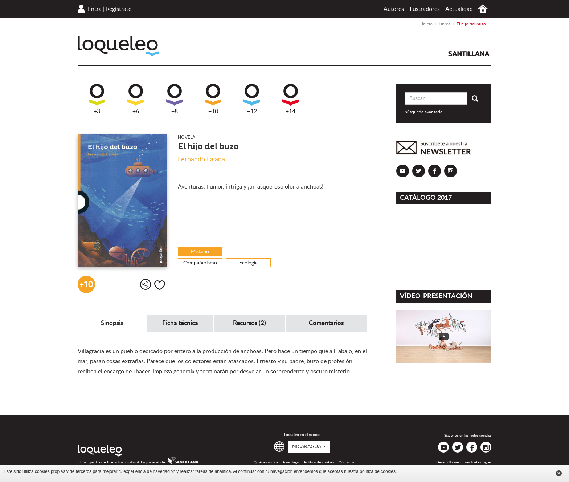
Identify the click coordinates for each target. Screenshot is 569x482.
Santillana (469, 53)
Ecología (248, 263)
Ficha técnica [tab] (180, 323)
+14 (290, 99)
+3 (97, 99)
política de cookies (378, 471)
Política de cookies (319, 462)
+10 (213, 99)
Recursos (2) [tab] (249, 323)
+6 (135, 99)
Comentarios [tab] (326, 323)
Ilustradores (425, 9)
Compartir (145, 284)
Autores (394, 9)
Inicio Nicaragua (483, 8)
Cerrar (559, 473)
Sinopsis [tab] (112, 323)
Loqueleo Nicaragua (118, 46)
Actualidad (459, 9)
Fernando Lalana (201, 159)
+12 (251, 99)
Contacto (346, 462)
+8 (174, 99)
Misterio (200, 251)
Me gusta (159, 285)
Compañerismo (200, 263)
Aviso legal (291, 462)
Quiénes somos (266, 462)
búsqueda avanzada (423, 112)
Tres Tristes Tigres (477, 462)
